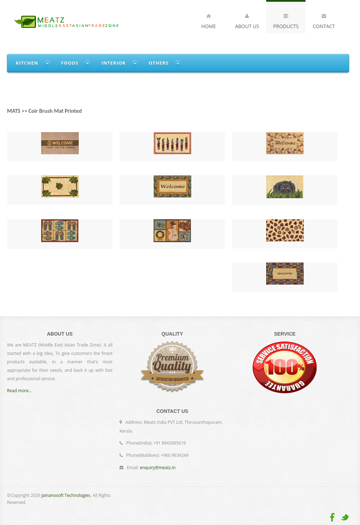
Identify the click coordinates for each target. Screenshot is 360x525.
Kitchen (27, 63)
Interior (113, 63)
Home (208, 20)
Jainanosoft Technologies (65, 495)
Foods (70, 63)
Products (286, 20)
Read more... (19, 391)
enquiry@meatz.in (157, 468)
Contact (324, 20)
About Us (247, 20)
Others (159, 63)
